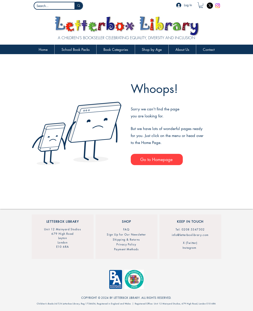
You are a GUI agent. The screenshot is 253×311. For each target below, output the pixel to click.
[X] (210, 6)
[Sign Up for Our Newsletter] (126, 234)
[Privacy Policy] (126, 244)
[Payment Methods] (126, 249)
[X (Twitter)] (190, 242)
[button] (200, 5)
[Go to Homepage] (157, 159)
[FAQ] (126, 229)
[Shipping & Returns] (126, 239)
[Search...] (51, 6)
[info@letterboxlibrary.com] (190, 234)
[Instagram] (218, 6)
